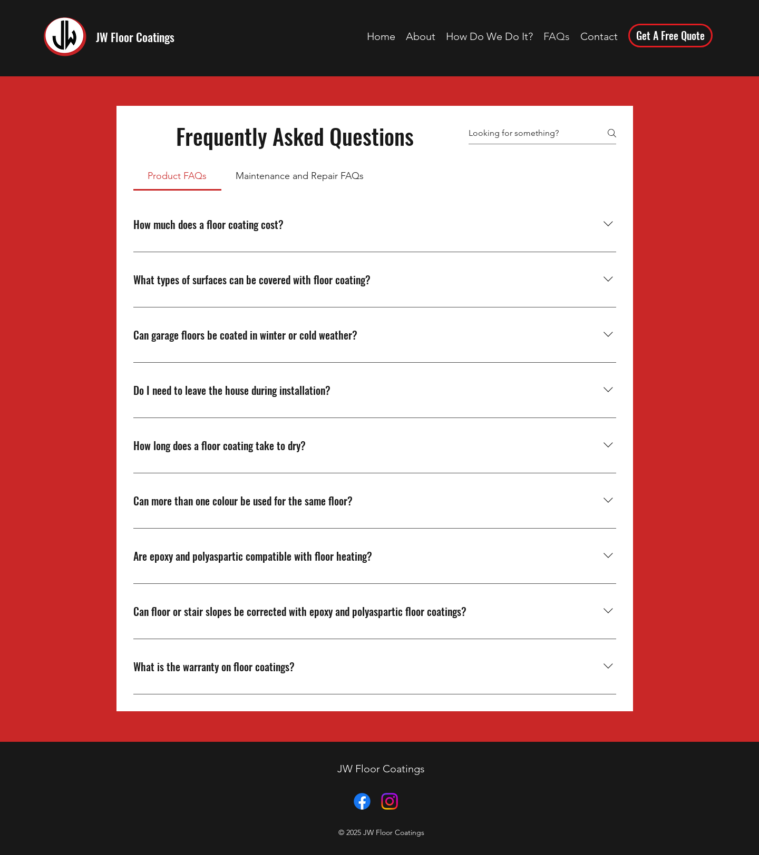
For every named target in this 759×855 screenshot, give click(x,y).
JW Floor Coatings (135, 36)
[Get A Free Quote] (670, 35)
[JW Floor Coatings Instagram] (389, 801)
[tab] (177, 176)
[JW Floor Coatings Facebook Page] (362, 801)
